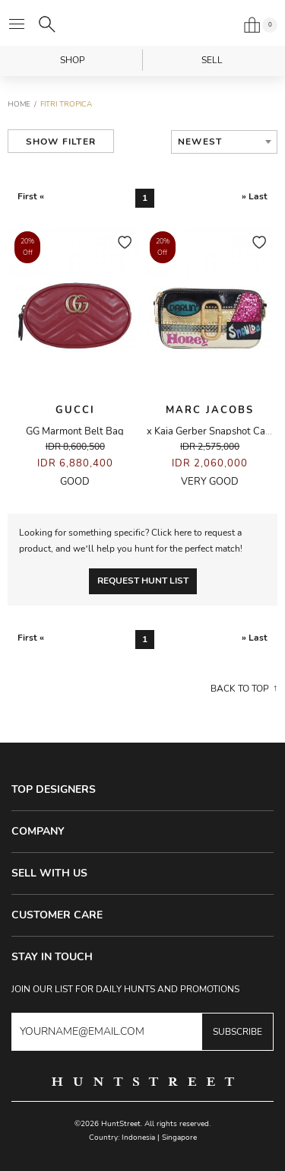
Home (19, 104)
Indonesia (138, 1137)
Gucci (75, 410)
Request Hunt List (142, 580)
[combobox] (224, 142)
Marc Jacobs (210, 410)
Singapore (179, 1137)
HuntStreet (143, 23)
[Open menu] (17, 24)
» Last (255, 196)
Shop (72, 60)
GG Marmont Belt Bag (75, 431)
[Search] (47, 24)
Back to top (240, 689)
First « (30, 196)
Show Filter (61, 141)
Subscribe (237, 1032)
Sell (212, 60)
